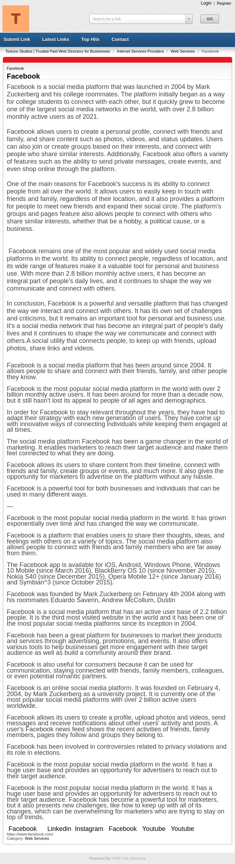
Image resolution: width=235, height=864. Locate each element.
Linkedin (59, 828)
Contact (120, 39)
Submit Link (17, 39)
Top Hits (90, 39)
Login (206, 3)
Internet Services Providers (141, 51)
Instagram (89, 828)
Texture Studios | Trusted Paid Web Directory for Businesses (58, 51)
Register (224, 3)
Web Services (183, 51)
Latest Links (55, 39)
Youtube (153, 828)
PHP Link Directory (129, 858)
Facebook (15, 68)
